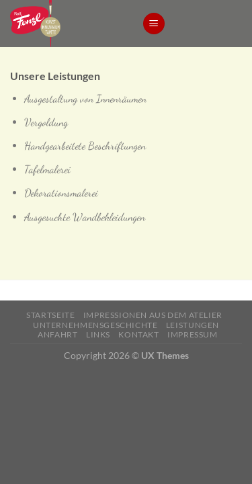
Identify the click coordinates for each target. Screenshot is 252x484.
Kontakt (138, 334)
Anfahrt (57, 334)
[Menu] (154, 24)
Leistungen (192, 325)
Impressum (192, 334)
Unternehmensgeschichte (95, 325)
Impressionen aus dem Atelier (152, 315)
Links (98, 334)
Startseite (50, 315)
